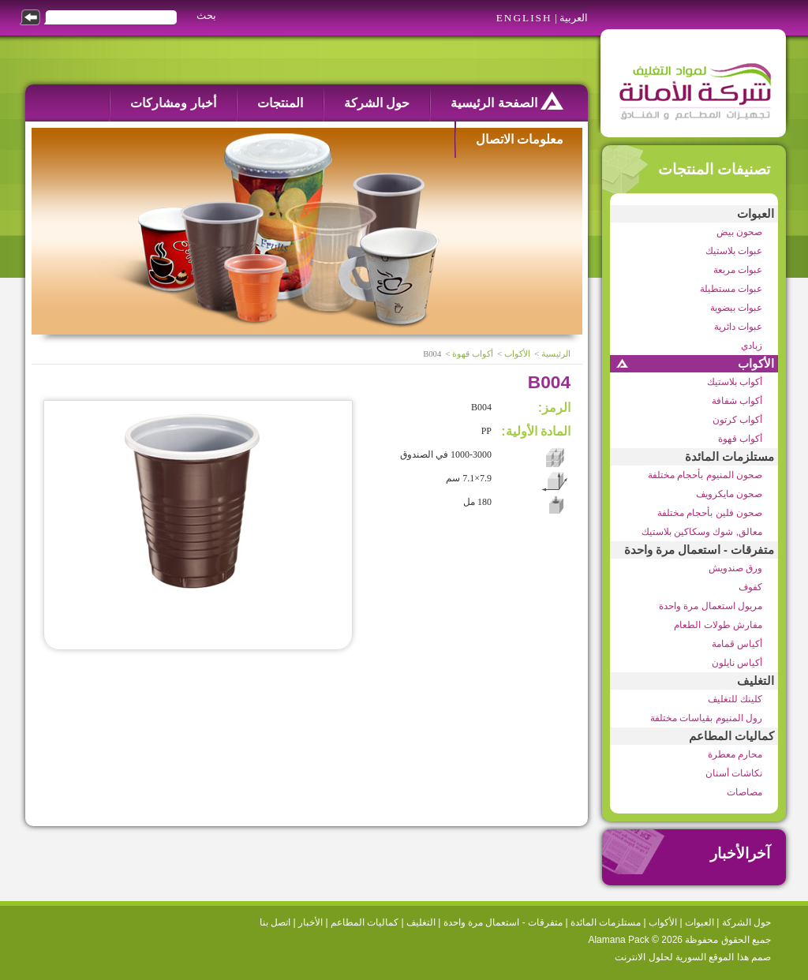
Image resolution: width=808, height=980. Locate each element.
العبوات (755, 214)
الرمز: (554, 407)
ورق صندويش (735, 568)
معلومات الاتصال (519, 139)
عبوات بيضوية (736, 307)
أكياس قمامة (737, 643)
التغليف (755, 681)
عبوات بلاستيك (733, 250)
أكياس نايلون (737, 662)
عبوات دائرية (738, 326)
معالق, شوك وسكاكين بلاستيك (702, 531)
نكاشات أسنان (733, 773)
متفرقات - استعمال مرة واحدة (699, 550)
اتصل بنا (275, 922)
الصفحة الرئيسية (507, 101)
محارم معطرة (735, 754)
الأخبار (310, 922)
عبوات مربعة (737, 269)
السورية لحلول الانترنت (660, 957)
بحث (206, 15)
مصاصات (744, 792)
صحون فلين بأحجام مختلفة (709, 512)
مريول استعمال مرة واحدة (710, 606)
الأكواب (756, 363)
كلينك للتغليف (735, 699)
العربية (573, 18)
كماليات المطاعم (731, 736)
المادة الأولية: (535, 431)
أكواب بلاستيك (734, 381)
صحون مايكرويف (729, 493)
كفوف (750, 587)
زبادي (751, 345)
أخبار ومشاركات (172, 103)
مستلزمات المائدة (729, 457)
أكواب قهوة (740, 438)
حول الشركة (377, 103)
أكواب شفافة (737, 400)
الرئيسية (555, 354)
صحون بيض (739, 232)
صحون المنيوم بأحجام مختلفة (705, 475)
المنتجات (280, 103)
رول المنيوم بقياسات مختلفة (706, 718)
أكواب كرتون (737, 419)
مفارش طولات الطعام (718, 624)
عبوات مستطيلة (731, 288)
